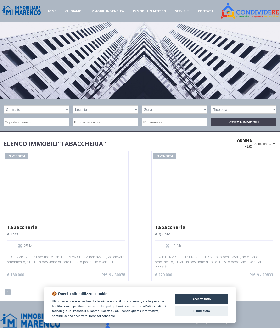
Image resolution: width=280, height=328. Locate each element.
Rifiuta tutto (201, 311)
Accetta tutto (201, 299)
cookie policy (105, 306)
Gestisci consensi (102, 316)
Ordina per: (244, 143)
